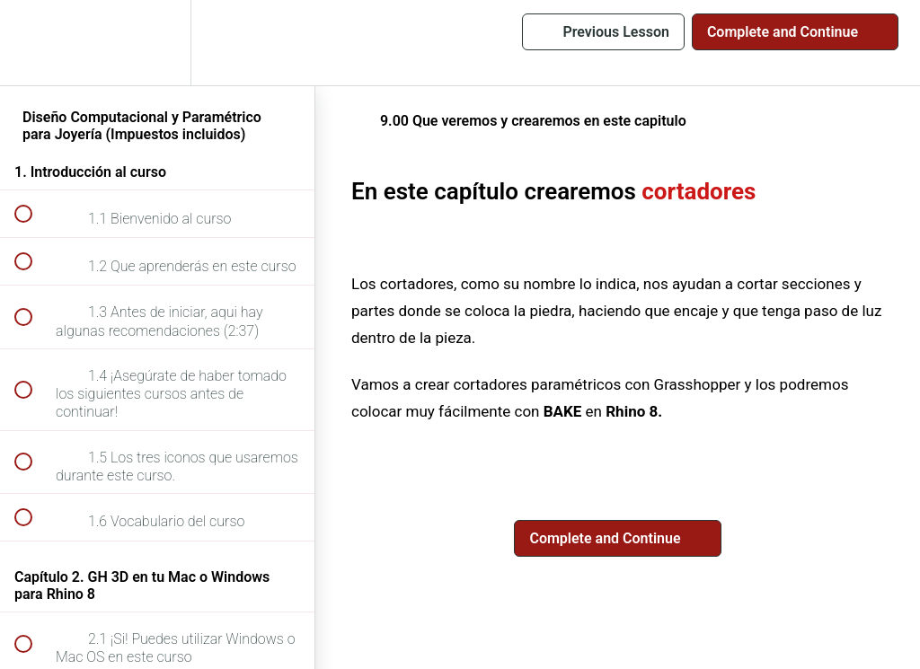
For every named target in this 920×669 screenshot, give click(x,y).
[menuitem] (157, 42)
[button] (33, 42)
